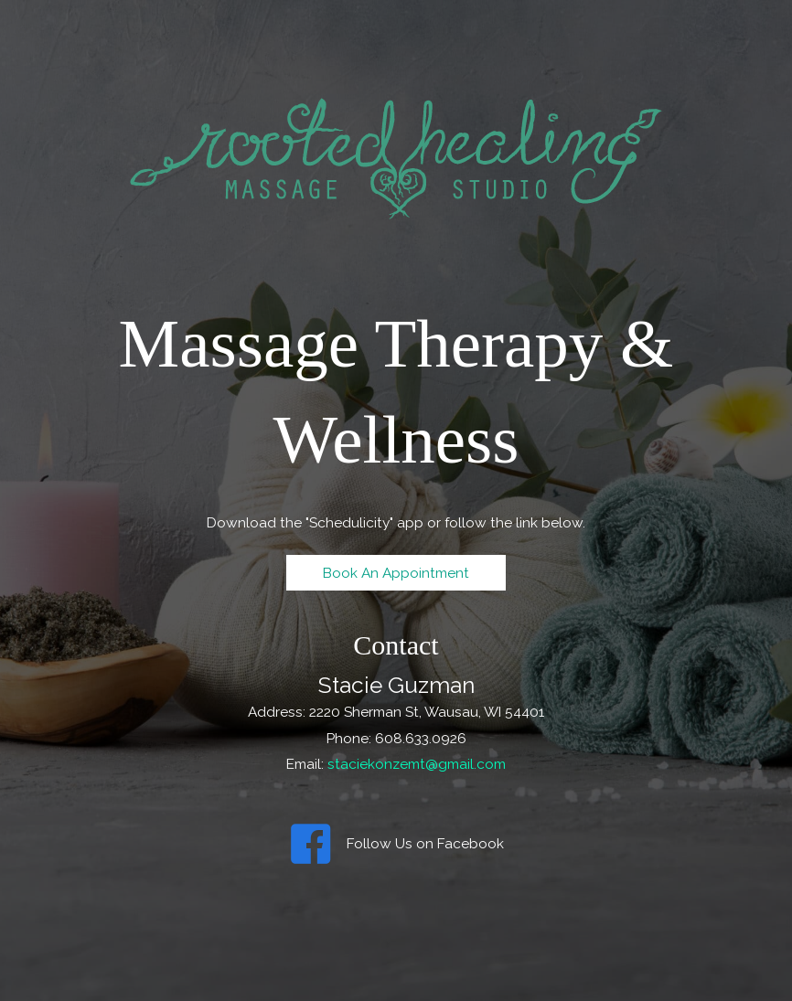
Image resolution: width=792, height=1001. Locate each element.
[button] (396, 573)
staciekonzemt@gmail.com (416, 763)
